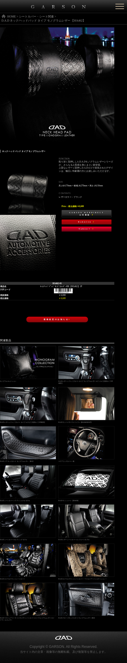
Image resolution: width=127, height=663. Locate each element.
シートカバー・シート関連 (36, 16)
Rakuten (86, 222)
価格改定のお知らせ (57, 319)
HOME (11, 16)
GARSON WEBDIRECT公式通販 (86, 213)
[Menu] (119, 6)
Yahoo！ (87, 229)
